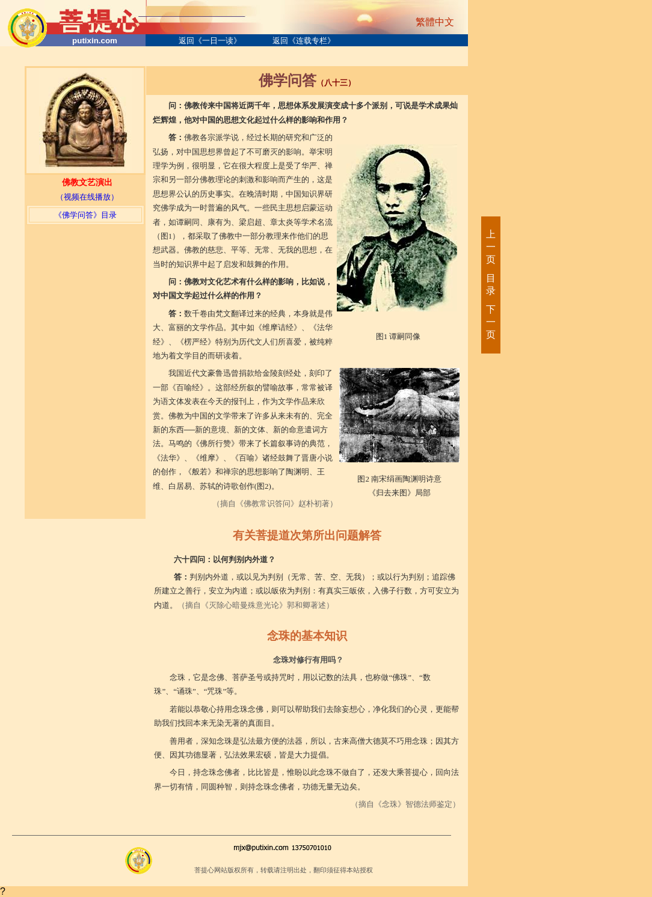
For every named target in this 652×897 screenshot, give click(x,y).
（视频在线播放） (87, 196)
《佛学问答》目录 (85, 214)
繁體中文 (435, 22)
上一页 (490, 247)
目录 (490, 284)
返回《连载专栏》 (303, 40)
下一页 (490, 322)
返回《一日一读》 (210, 40)
